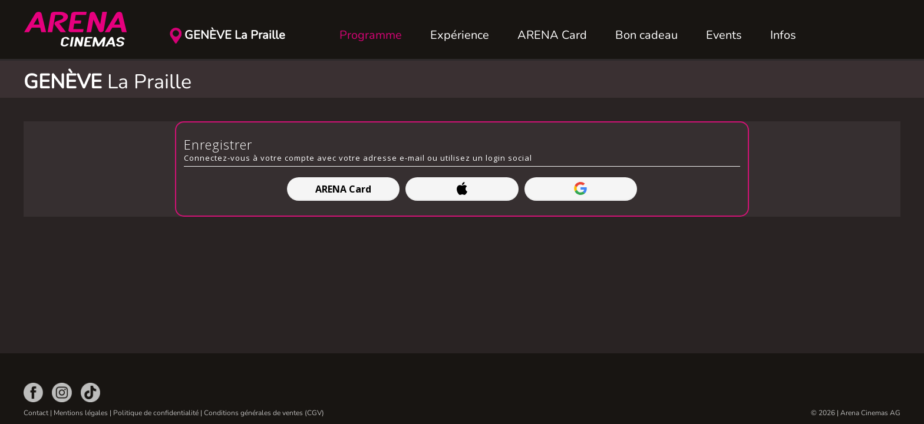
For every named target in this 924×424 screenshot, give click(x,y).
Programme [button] (370, 35)
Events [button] (724, 35)
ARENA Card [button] (552, 35)
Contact (36, 413)
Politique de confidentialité (156, 413)
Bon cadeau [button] (646, 35)
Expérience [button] (459, 35)
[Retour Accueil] (82, 29)
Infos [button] (783, 35)
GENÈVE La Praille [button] (234, 35)
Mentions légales (81, 413)
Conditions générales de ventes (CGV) (264, 413)
